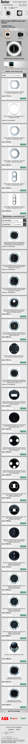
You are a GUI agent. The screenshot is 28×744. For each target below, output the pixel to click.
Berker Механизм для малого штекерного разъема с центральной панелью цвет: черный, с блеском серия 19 (14, 311)
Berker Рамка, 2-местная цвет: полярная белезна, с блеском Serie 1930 (14, 184)
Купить (23, 98)
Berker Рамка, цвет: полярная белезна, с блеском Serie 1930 (14, 117)
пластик (8, 29)
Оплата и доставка (22, 1)
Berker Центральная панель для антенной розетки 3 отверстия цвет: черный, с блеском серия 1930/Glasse (14, 472)
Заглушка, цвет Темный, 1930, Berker (14, 654)
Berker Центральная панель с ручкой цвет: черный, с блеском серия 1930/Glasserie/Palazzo (14, 564)
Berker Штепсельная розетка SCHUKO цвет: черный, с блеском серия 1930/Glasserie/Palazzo (14, 587)
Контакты (15, 1)
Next (27, 13)
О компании (11, 729)
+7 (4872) (7, 5)
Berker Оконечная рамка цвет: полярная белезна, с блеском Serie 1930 (14, 138)
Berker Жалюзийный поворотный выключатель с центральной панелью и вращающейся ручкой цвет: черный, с (14, 266)
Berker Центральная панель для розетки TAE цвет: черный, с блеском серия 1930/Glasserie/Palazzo (14, 495)
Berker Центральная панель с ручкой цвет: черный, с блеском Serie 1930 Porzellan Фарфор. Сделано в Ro (14, 541)
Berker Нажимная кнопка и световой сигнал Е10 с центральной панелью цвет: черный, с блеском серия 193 (14, 334)
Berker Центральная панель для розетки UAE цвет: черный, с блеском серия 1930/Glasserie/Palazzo (14, 518)
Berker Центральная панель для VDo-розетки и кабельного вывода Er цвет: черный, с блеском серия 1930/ (14, 426)
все (4, 29)
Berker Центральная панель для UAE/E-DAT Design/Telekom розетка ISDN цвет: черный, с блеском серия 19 (14, 403)
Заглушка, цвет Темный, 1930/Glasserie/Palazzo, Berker (14, 678)
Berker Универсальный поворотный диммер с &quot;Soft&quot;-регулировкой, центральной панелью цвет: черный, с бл (14, 381)
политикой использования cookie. (8, 742)
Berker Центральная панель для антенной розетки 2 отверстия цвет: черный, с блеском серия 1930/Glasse (14, 449)
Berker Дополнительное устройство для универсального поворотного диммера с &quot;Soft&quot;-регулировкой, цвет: (14, 243)
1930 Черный (20, 38)
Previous (1, 13)
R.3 (19, 17)
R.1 (8, 17)
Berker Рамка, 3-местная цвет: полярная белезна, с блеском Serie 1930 (14, 207)
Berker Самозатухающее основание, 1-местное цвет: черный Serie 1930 (14, 356)
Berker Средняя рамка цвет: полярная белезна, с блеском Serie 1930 (14, 92)
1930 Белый (7, 38)
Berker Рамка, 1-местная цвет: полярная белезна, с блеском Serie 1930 (14, 161)
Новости (18, 729)
